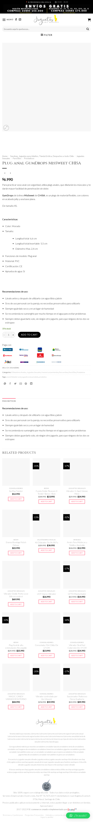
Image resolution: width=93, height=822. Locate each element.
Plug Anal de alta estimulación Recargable (16, 646)
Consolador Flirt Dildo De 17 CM (46, 646)
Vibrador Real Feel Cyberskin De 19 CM (77, 646)
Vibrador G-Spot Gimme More (77, 492)
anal (8, 377)
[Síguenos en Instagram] (20, 19)
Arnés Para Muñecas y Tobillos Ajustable (77, 543)
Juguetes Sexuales (34, 372)
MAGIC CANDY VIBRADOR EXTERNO (16, 697)
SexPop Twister (16, 491)
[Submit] (87, 29)
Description (9, 401)
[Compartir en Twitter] (15, 383)
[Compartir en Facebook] (10, 383)
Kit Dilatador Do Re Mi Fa (46, 542)
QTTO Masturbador (77, 594)
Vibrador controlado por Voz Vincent (46, 697)
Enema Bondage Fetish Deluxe (16, 543)
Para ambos (63, 372)
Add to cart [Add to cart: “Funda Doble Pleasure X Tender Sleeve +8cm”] (46, 501)
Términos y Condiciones (13, 815)
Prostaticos (29, 158)
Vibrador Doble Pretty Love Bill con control (16, 595)
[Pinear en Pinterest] (26, 383)
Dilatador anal (15, 377)
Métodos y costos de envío (56, 815)
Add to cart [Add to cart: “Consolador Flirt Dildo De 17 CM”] (46, 655)
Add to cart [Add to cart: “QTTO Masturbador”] (77, 602)
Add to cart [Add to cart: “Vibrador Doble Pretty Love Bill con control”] (16, 604)
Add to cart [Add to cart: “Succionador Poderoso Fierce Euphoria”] (77, 707)
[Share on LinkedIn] (31, 383)
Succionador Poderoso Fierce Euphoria (77, 697)
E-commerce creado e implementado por (53, 809)
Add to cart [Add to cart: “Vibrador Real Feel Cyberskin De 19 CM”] (77, 655)
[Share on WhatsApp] (5, 383)
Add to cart (29, 334)
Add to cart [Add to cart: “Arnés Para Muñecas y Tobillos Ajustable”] (77, 553)
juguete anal (26, 377)
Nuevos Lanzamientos (49, 372)
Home (4, 156)
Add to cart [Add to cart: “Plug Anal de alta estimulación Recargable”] (16, 655)
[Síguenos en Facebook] (16, 19)
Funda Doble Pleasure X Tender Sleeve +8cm (46, 492)
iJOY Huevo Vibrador (46, 594)
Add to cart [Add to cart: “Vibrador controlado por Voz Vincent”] (46, 707)
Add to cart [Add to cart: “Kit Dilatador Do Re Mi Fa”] (46, 550)
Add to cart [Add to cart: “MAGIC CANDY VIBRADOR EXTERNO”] (16, 707)
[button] (78, 815)
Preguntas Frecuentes (34, 815)
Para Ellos (17, 158)
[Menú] (7, 19)
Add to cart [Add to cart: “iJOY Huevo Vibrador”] (46, 602)
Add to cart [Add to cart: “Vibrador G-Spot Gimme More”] (77, 501)
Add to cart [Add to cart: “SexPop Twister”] (16, 499)
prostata (35, 377)
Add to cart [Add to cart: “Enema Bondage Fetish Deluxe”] (16, 553)
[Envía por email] (20, 383)
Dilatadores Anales (18, 372)
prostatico (43, 377)
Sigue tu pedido (46, 817)
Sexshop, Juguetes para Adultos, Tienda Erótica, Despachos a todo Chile (42, 156)
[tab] (9, 401)
